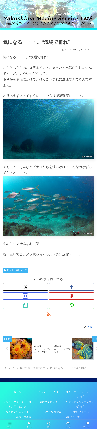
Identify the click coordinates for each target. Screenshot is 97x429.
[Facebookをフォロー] (71, 287)
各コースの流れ (25, 417)
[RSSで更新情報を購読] (48, 314)
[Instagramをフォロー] (25, 296)
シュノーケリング (48, 392)
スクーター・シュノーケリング (80, 394)
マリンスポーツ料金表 (48, 412)
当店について (72, 417)
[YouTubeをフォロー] (71, 296)
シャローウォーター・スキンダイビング (17, 404)
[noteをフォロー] (25, 305)
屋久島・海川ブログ (15, 270)
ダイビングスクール (17, 412)
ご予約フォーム (80, 412)
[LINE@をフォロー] (71, 305)
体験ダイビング (48, 402)
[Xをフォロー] (25, 287)
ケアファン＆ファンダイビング (80, 404)
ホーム (17, 392)
